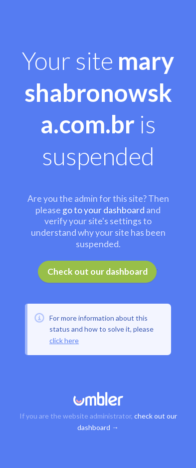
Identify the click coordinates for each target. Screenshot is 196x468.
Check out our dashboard (97, 271)
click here (64, 340)
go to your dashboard (103, 210)
